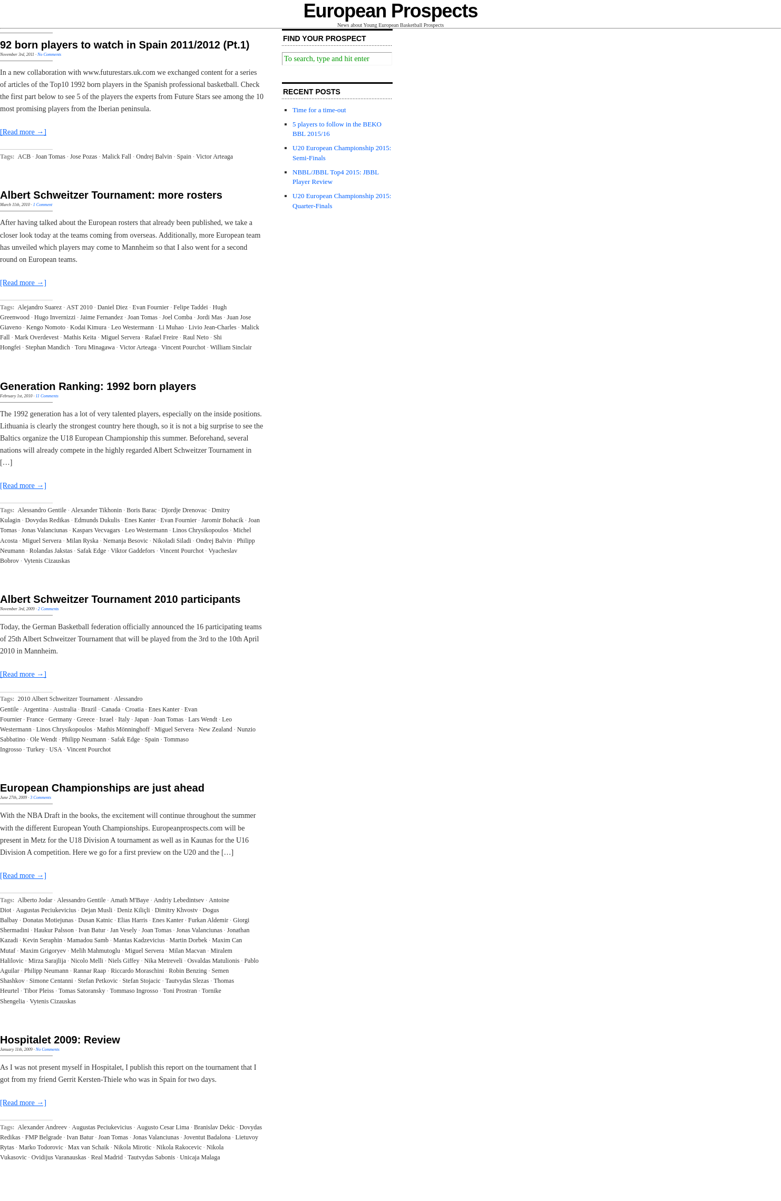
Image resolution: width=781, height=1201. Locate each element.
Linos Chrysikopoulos (200, 530)
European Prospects (391, 11)
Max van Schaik (88, 1147)
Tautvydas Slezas (187, 980)
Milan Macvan (187, 950)
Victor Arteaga (214, 156)
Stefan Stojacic (141, 980)
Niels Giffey (123, 960)
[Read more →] (23, 132)
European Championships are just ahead (102, 788)
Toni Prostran (180, 990)
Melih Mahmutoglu (95, 950)
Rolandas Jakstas (51, 550)
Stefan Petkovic (98, 980)
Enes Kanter (139, 520)
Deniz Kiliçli (133, 910)
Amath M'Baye (130, 900)
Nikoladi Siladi (172, 540)
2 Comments (48, 609)
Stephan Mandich (47, 347)
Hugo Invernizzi (54, 317)
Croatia (134, 709)
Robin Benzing (188, 970)
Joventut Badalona (207, 1137)
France (35, 719)
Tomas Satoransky (81, 990)
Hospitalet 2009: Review (60, 1040)
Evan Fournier (150, 307)
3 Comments (40, 797)
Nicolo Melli (87, 960)
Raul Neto (196, 337)
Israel (107, 719)
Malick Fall (117, 156)
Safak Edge (91, 550)
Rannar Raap (89, 970)
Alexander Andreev (42, 1127)
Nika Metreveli (163, 960)
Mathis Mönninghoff (123, 729)
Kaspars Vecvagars (96, 530)
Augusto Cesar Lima (163, 1127)
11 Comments (47, 396)
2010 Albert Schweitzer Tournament (64, 698)
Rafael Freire (161, 337)
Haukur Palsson (54, 930)
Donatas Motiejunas (48, 920)
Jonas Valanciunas (44, 530)
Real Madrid (107, 1157)
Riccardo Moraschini (137, 970)
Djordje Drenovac (184, 510)
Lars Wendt (202, 719)
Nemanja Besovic (125, 540)
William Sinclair (231, 347)
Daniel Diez (112, 307)
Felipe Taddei (190, 307)
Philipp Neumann (84, 739)
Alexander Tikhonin (96, 510)
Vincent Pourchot (183, 347)
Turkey (35, 749)
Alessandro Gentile (42, 510)
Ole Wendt (43, 739)
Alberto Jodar (35, 900)
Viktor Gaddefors (133, 550)
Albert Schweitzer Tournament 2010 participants (120, 599)
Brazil (88, 709)
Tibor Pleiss (39, 990)
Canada (110, 709)
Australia (64, 709)
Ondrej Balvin (154, 156)
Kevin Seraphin (42, 940)
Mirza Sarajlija (47, 960)
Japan (141, 719)
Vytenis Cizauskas (47, 560)
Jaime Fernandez (101, 317)
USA (56, 749)
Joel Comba (177, 317)
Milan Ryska (82, 540)
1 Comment (43, 204)
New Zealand (215, 729)
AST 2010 (79, 307)
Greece (86, 719)
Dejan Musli (97, 910)
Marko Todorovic (41, 1147)
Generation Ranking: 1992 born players (98, 386)
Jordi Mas (209, 317)
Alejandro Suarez (40, 307)
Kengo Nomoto (45, 327)
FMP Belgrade (43, 1137)
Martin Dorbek (189, 940)
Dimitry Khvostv (176, 910)
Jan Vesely (123, 930)
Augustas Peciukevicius (46, 910)
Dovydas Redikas (47, 520)
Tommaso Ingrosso (134, 990)
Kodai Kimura (88, 327)
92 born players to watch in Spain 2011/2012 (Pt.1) (125, 45)
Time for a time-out (319, 110)
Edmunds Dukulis (97, 520)
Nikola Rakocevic (178, 1147)
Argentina (35, 709)
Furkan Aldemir (208, 920)
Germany (60, 719)
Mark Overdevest (37, 337)
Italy (124, 719)
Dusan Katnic (95, 920)
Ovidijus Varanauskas (59, 1157)
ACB (24, 156)
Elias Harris (133, 920)
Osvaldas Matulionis (213, 960)
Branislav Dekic (214, 1127)
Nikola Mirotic (133, 1147)
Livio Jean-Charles (213, 327)
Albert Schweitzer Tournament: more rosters (111, 195)
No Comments (49, 54)
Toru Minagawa (95, 347)
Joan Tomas (50, 156)
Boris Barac (141, 510)
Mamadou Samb (88, 940)
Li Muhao (171, 327)
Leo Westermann (132, 327)
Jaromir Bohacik (222, 520)
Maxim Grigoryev (43, 950)
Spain (184, 156)
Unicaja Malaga (200, 1157)
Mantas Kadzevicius (139, 940)
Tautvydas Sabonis (151, 1157)
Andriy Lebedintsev (179, 900)
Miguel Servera (120, 337)
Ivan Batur (92, 930)
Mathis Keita (79, 337)
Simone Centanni (51, 980)
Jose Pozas (83, 156)
